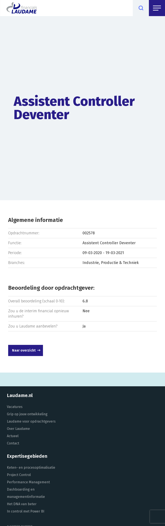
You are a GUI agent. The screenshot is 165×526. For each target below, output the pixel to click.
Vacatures (15, 407)
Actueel (12, 436)
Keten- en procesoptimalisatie (31, 467)
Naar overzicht (24, 350)
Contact (13, 443)
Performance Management (28, 482)
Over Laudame (18, 429)
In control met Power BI (25, 511)
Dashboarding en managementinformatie (26, 493)
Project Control (19, 475)
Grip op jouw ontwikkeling (27, 414)
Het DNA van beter (22, 504)
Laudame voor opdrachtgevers (31, 421)
